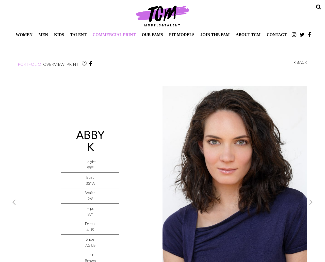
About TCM (248, 34)
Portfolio (29, 64)
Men (43, 34)
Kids (59, 34)
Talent (78, 34)
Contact (277, 34)
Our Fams (152, 34)
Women (24, 34)
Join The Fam (215, 34)
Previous (14, 202)
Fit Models (181, 34)
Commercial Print (114, 34)
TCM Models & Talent (162, 15)
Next (311, 202)
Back (300, 62)
